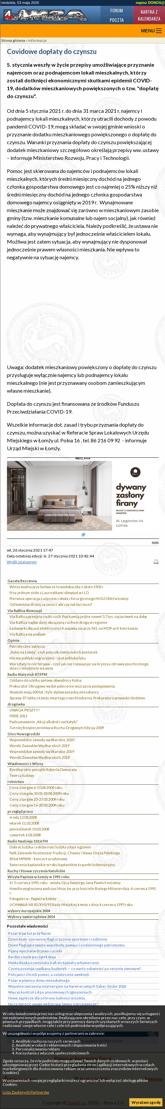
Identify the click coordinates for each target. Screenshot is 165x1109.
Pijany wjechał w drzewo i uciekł (35, 951)
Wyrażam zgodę (146, 1102)
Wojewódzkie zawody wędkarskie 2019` (42, 751)
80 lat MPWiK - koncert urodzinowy (38, 859)
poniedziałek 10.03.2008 (29, 829)
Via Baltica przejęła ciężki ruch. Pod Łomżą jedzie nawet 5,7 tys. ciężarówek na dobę (78, 616)
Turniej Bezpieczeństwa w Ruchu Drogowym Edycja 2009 (56, 727)
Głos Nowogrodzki (24, 734)
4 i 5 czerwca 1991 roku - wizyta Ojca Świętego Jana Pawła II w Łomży (65, 882)
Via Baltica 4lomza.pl (25, 610)
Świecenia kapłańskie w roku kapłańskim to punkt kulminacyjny (62, 864)
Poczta (117, 19)
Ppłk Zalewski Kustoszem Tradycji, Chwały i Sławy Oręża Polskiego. (64, 853)
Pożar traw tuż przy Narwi (29, 933)
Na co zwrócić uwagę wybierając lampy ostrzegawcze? (53, 1004)
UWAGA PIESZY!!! (24, 710)
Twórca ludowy (21, 775)
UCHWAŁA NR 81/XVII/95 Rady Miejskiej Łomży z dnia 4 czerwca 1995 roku (71, 904)
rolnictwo (16, 781)
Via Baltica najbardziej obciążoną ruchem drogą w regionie (58, 622)
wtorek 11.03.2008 (24, 823)
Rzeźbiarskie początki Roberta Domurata (43, 769)
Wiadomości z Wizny (25, 763)
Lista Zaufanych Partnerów (26, 1092)
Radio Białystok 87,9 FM (27, 674)
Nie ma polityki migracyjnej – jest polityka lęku (47, 658)
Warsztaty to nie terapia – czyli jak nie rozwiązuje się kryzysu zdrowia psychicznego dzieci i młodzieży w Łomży (78, 666)
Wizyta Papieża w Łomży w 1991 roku (38, 877)
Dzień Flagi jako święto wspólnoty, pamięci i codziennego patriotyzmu (66, 945)
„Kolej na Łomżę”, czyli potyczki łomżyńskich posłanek (53, 652)
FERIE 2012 (18, 716)
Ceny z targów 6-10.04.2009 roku (36, 787)
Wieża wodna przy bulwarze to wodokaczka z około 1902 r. (56, 587)
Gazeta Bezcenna (22, 581)
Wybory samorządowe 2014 (31, 916)
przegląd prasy (20, 811)
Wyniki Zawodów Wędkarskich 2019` (39, 745)
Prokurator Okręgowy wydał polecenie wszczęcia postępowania (62, 686)
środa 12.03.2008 (23, 817)
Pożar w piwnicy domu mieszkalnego (39, 980)
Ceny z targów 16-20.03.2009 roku (36, 805)
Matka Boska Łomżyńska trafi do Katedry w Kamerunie (53, 963)
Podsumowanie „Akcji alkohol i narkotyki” (43, 722)
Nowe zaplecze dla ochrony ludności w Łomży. (46, 998)
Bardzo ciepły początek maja (32, 957)
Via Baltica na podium (27, 634)
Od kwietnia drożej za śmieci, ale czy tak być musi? (50, 604)
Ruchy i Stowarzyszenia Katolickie (36, 871)
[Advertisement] (83, 312)
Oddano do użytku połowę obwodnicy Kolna (45, 680)
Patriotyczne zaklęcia (27, 646)
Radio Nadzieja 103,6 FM (28, 841)
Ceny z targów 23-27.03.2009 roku (36, 799)
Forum (116, 10)
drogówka (16, 704)
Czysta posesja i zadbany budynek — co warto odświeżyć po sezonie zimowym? (74, 968)
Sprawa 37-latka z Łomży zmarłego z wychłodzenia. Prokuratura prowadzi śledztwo (77, 698)
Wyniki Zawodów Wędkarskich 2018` (39, 757)
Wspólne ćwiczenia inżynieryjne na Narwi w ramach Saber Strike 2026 (67, 986)
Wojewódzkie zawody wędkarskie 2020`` (42, 740)
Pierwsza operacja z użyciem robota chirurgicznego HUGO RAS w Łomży (69, 598)
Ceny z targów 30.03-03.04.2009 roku (39, 793)
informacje (37, 40)
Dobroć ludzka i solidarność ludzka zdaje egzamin (50, 847)
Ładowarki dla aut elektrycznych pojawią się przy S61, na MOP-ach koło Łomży (73, 628)
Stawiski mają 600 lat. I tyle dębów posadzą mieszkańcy (54, 692)
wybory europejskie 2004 (29, 911)
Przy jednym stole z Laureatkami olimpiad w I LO (49, 592)
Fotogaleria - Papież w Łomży (32, 898)
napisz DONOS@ (150, 3)
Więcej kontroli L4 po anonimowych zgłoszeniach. (50, 992)
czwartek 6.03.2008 (25, 835)
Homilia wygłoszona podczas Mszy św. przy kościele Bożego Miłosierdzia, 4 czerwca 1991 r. (82, 890)
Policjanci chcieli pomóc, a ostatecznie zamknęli (48, 974)
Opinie (13, 640)
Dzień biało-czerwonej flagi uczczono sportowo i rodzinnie (57, 939)
